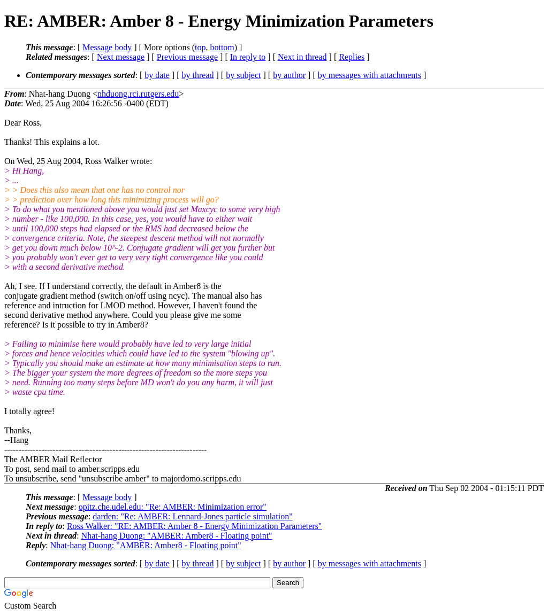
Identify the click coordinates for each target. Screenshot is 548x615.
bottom (222, 47)
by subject (243, 75)
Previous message (187, 56)
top (200, 47)
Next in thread (302, 56)
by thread (198, 75)
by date (157, 75)
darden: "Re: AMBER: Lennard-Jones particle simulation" (192, 516)
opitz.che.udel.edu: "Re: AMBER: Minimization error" (173, 506)
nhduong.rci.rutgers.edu (138, 93)
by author (289, 75)
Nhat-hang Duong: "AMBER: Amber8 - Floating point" (176, 535)
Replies (351, 56)
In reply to (248, 56)
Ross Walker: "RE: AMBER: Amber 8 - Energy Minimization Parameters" (194, 526)
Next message (120, 56)
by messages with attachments (369, 75)
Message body (107, 47)
